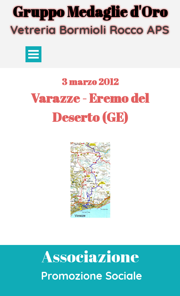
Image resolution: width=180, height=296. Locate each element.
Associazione (90, 256)
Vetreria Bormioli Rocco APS (89, 29)
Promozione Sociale (91, 275)
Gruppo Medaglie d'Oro (90, 11)
